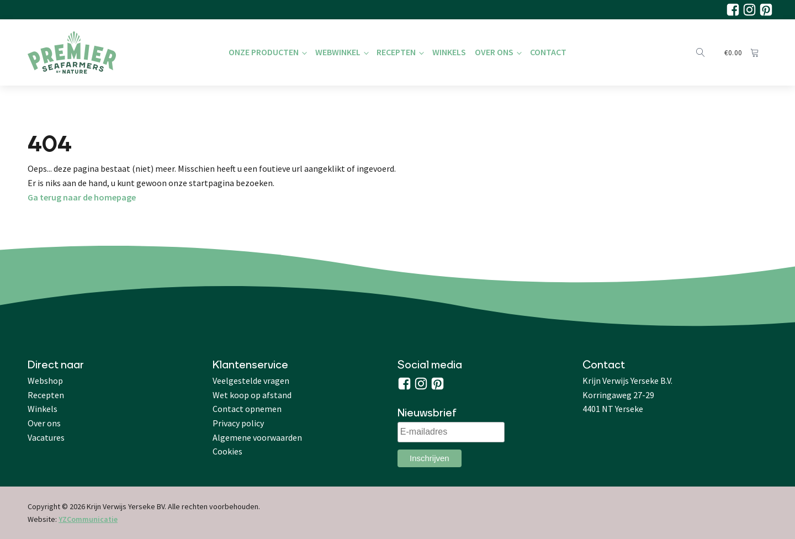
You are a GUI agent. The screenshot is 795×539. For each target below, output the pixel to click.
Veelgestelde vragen (251, 380)
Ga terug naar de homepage (82, 197)
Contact (548, 51)
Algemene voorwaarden (257, 437)
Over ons (44, 423)
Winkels (449, 51)
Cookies (227, 451)
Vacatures (46, 437)
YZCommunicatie (88, 519)
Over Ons (494, 51)
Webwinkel (338, 51)
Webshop (45, 380)
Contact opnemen (247, 408)
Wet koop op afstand (252, 394)
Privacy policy (238, 423)
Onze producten (264, 51)
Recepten (396, 51)
